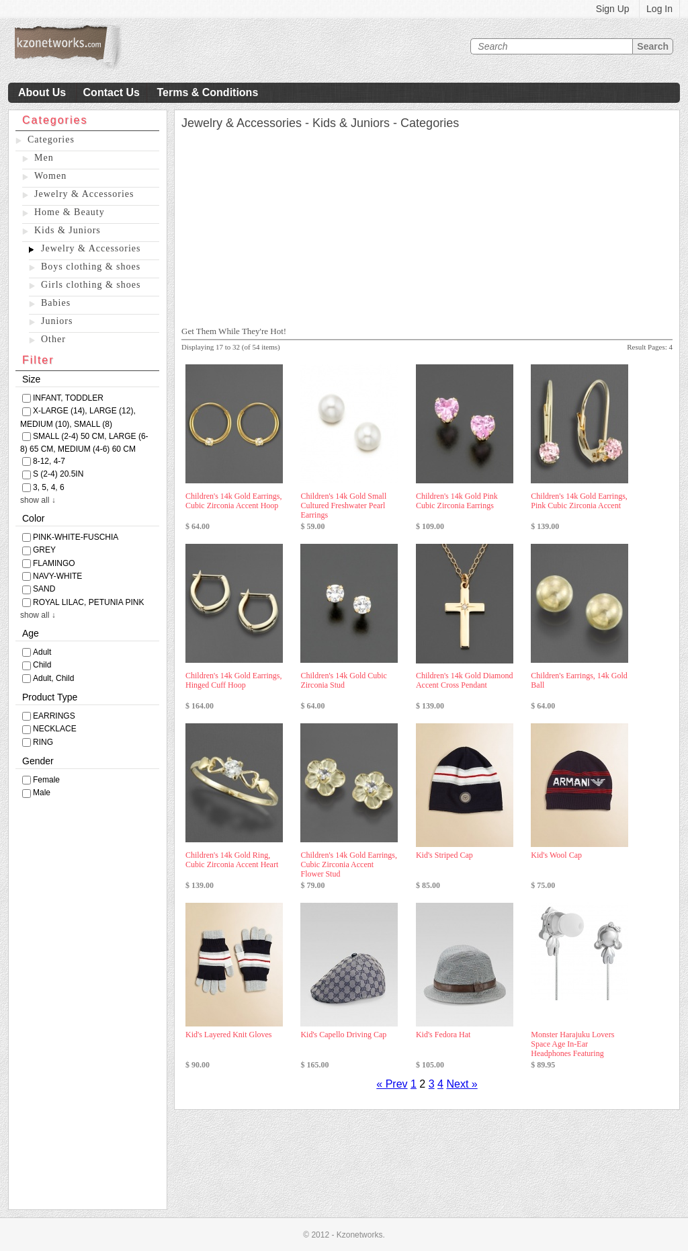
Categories (51, 139)
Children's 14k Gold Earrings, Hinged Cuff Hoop (233, 680)
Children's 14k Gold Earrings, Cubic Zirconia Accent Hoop (233, 500)
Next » (461, 1084)
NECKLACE (55, 728)
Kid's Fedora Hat (443, 1034)
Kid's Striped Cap (444, 855)
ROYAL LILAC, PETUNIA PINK (88, 602)
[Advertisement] (87, 1007)
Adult (42, 652)
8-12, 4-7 (49, 461)
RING (43, 742)
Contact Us (111, 92)
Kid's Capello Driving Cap (343, 1034)
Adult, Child (53, 678)
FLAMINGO (54, 563)
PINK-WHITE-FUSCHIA (75, 537)
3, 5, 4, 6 (48, 487)
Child (42, 665)
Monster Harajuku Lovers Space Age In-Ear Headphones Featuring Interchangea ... (572, 1048)
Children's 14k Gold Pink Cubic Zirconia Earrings (457, 500)
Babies (56, 303)
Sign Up (613, 8)
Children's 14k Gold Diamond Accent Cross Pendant (464, 680)
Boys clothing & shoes (90, 266)
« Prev (391, 1084)
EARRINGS (54, 716)
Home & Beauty (69, 212)
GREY (44, 550)
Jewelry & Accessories (84, 194)
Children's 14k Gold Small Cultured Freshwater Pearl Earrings (343, 505)
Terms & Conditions (207, 92)
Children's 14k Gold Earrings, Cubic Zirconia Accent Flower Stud (348, 864)
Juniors (57, 321)
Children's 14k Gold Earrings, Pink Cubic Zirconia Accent (579, 500)
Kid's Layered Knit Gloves (228, 1034)
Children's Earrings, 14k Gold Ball (579, 680)
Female (46, 779)
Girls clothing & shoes (90, 285)
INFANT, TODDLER (68, 398)
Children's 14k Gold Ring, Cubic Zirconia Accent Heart (231, 859)
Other (53, 339)
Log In (659, 8)
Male (41, 792)
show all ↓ (38, 500)
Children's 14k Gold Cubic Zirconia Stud (343, 680)
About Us (42, 92)
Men (44, 158)
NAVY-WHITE (57, 576)
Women (50, 176)
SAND (44, 589)
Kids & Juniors (67, 230)
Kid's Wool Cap (556, 855)
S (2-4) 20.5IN (58, 474)
